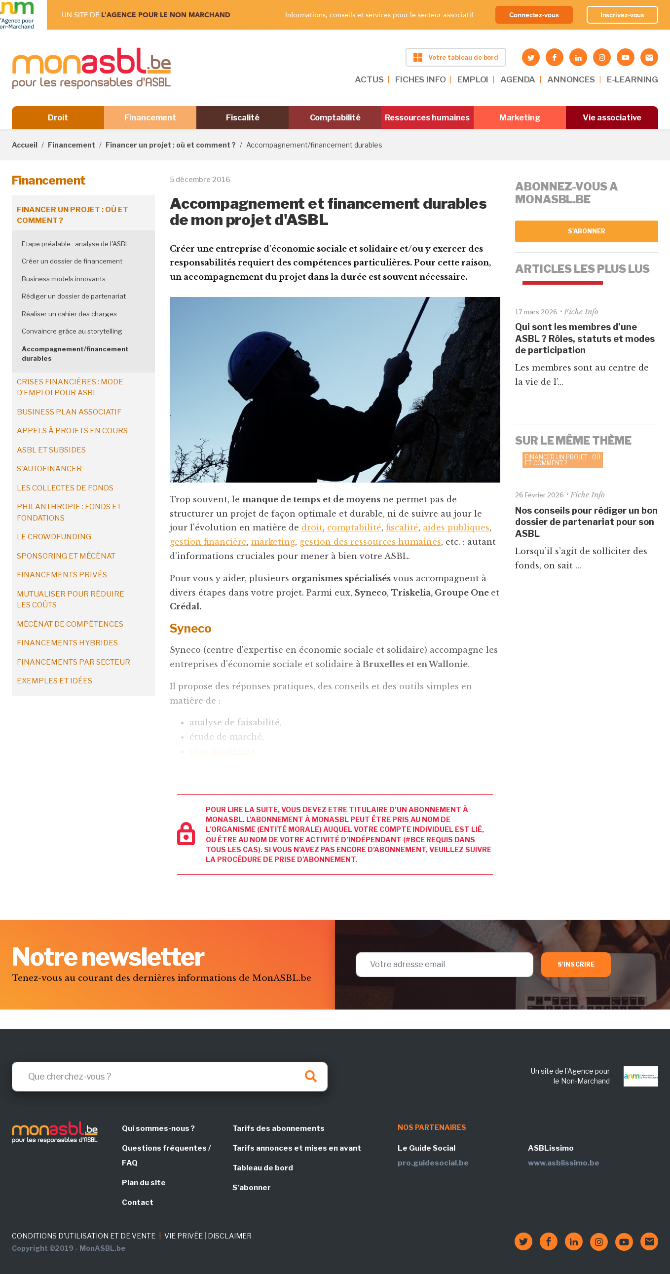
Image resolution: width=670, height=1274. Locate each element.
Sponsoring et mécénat (66, 556)
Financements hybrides (67, 642)
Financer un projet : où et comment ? (171, 145)
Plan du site (144, 1182)
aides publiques (456, 527)
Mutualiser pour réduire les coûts (70, 600)
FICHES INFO (420, 79)
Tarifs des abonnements (278, 1128)
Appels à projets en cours (72, 430)
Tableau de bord (262, 1167)
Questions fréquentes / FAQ (166, 1155)
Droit (58, 117)
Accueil (24, 145)
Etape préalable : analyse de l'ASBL (75, 244)
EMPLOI (472, 79)
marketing (273, 542)
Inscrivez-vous (622, 15)
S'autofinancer (49, 468)
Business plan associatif (69, 412)
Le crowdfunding (54, 536)
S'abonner (587, 231)
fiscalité (402, 527)
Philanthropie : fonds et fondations (69, 512)
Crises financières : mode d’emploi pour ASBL (70, 387)
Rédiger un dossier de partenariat (74, 296)
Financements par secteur (73, 662)
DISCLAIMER (230, 1236)
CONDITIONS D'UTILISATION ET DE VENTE (83, 1236)
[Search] (170, 1076)
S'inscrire (576, 964)
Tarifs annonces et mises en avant (296, 1148)
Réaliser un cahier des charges (69, 314)
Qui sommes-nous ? (158, 1128)
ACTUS (369, 79)
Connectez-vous (534, 15)
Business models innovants (64, 279)
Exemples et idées (54, 680)
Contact (137, 1202)
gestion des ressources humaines (370, 542)
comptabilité (354, 527)
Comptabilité (335, 117)
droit (312, 527)
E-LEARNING (632, 79)
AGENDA (517, 79)
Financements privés (62, 574)
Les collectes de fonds (65, 488)
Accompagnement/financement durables (75, 354)
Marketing (519, 117)
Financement (150, 117)
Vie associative (612, 117)
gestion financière (208, 542)
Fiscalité (242, 117)
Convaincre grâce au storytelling (72, 331)
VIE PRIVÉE (183, 1236)
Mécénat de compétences (70, 624)
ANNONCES (571, 79)
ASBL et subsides (51, 450)
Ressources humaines (427, 117)
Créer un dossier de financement (72, 261)
